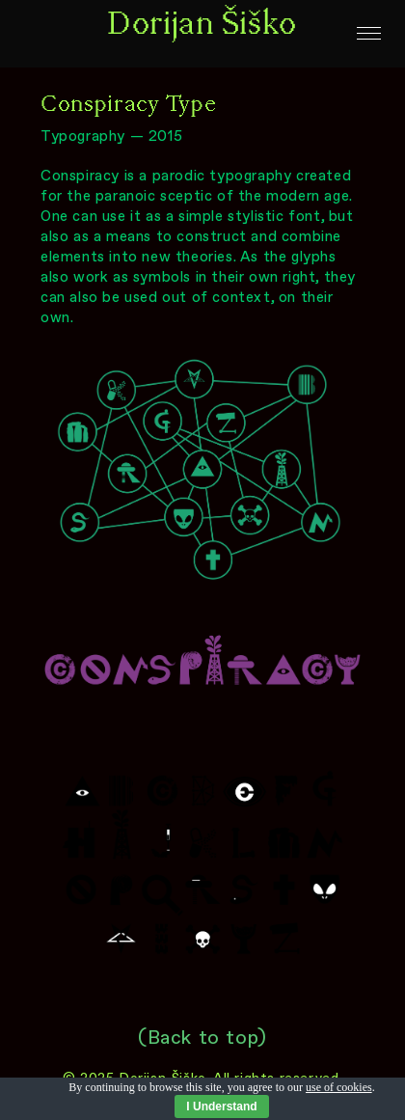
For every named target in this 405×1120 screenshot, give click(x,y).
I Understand (221, 1106)
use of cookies (339, 1087)
